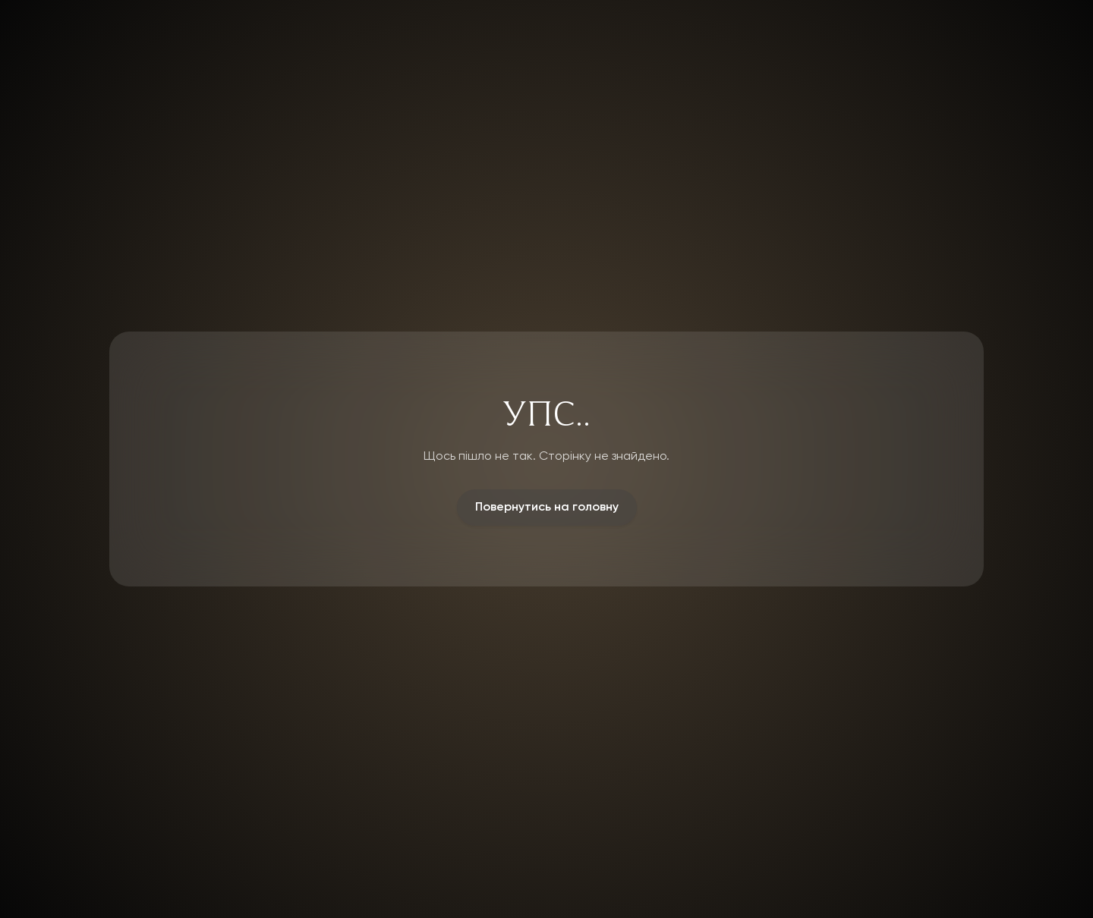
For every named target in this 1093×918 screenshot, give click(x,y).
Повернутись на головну (547, 507)
